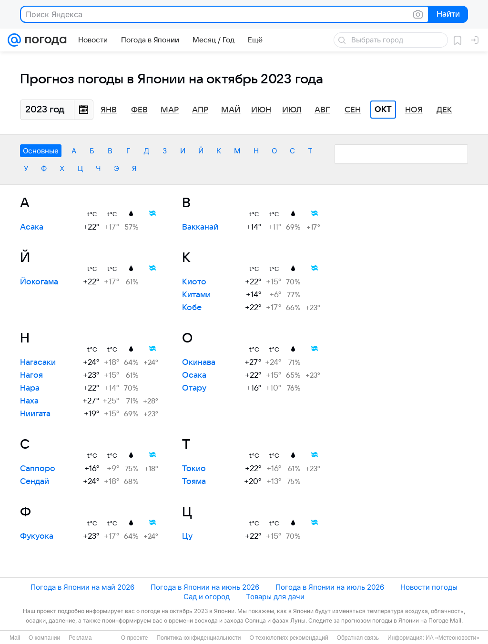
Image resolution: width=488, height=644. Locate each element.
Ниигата (35, 414)
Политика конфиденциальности (198, 637)
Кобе (192, 307)
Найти (447, 14)
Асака (31, 227)
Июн (261, 110)
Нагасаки (38, 362)
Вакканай (200, 227)
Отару (194, 388)
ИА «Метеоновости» (452, 637)
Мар (170, 110)
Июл (292, 110)
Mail (15, 637)
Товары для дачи (275, 596)
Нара (30, 388)
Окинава (198, 362)
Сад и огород (206, 596)
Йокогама (39, 282)
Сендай (34, 481)
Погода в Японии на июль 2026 (329, 587)
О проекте (134, 637)
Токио (194, 468)
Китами (196, 295)
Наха (29, 401)
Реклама (80, 637)
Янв (109, 110)
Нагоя (31, 375)
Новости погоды (429, 587)
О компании (44, 637)
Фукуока (36, 536)
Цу (187, 536)
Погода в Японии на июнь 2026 (205, 587)
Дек (444, 110)
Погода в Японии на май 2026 (82, 587)
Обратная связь (358, 637)
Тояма (194, 481)
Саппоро (37, 468)
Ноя (414, 110)
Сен (353, 110)
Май (231, 110)
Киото (194, 282)
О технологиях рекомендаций (288, 637)
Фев (139, 110)
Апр (200, 110)
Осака (194, 375)
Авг (322, 110)
